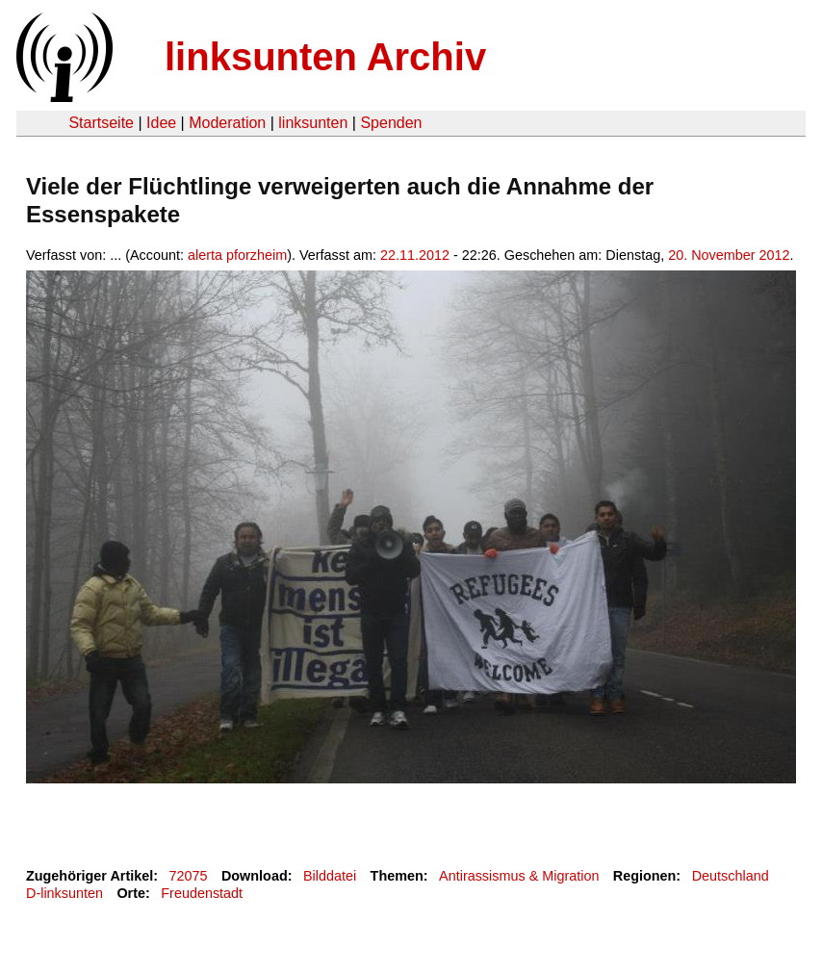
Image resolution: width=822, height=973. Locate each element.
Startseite (101, 123)
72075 (188, 875)
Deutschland (730, 875)
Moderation (227, 123)
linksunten (312, 123)
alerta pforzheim (237, 255)
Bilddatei (329, 875)
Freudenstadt (202, 893)
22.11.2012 (415, 255)
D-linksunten (64, 893)
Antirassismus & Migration (519, 875)
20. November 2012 (728, 255)
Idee (161, 123)
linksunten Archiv (325, 57)
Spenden (391, 123)
